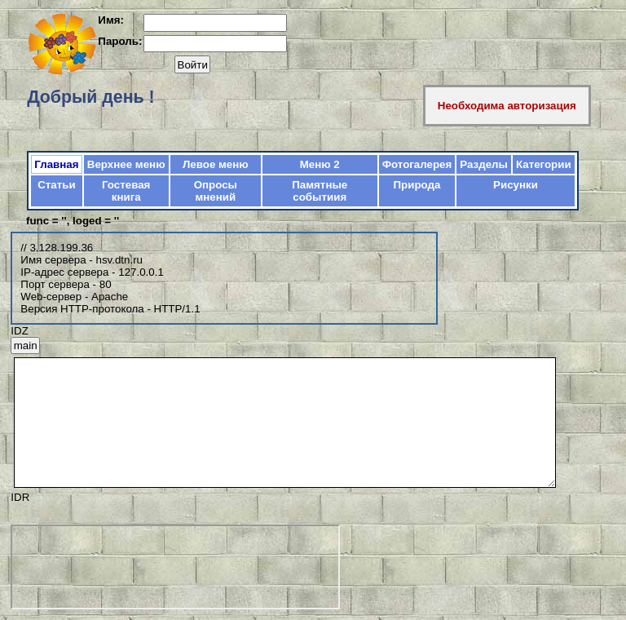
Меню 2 (320, 164)
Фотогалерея (417, 164)
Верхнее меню (126, 164)
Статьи (56, 185)
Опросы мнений (215, 191)
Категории (543, 164)
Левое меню (216, 164)
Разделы (484, 164)
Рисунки (515, 185)
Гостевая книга (126, 191)
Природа (417, 185)
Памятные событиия (319, 191)
